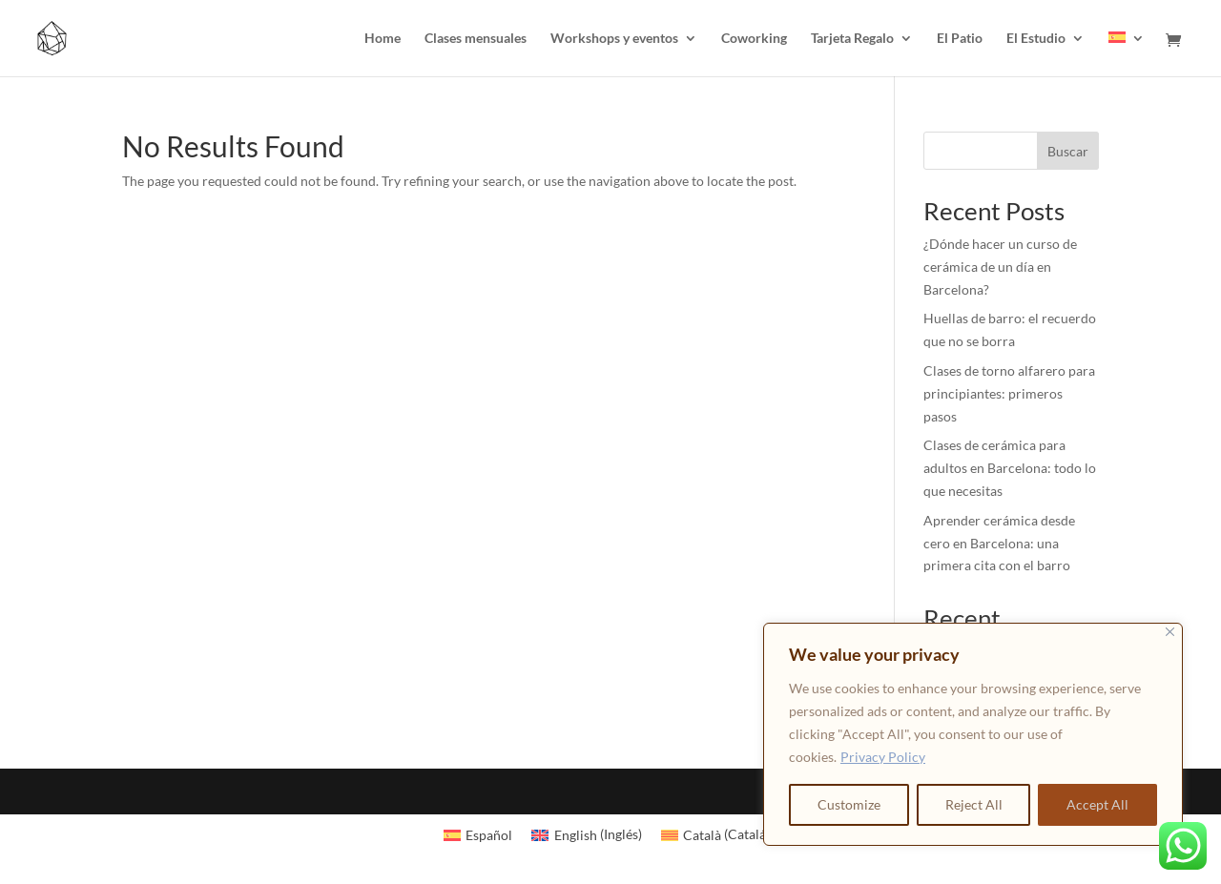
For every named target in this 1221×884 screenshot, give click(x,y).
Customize (848, 804)
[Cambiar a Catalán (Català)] (720, 834)
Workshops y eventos (614, 38)
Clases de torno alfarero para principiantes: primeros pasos (1009, 393)
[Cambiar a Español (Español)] (478, 834)
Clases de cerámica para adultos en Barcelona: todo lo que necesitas (1009, 468)
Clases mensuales (475, 38)
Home (382, 38)
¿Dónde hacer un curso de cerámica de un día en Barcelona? (1000, 267)
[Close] (1170, 631)
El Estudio (1036, 38)
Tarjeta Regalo (852, 38)
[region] (973, 734)
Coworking (754, 38)
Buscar (1067, 151)
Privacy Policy (882, 757)
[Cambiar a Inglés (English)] (587, 834)
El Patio (960, 38)
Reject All (974, 804)
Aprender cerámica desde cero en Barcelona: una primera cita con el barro (999, 543)
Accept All (1097, 804)
